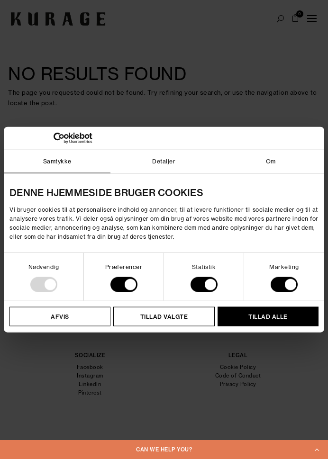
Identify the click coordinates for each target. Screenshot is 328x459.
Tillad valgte (164, 316)
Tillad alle (268, 316)
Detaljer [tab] (163, 160)
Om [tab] (271, 160)
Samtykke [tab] (57, 160)
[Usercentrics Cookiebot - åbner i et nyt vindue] (50, 138)
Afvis (60, 316)
